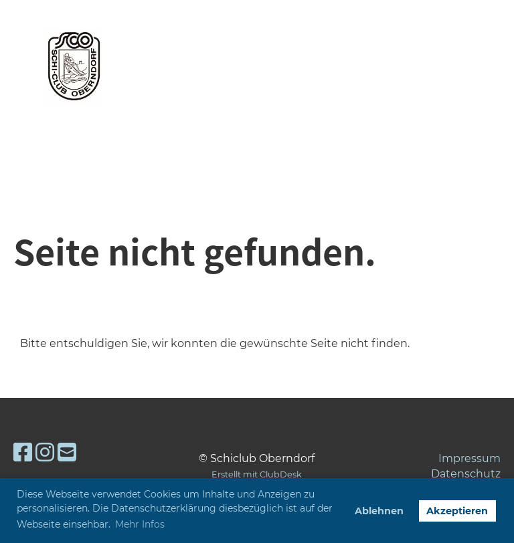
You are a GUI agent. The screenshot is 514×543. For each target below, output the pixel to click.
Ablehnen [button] (379, 511)
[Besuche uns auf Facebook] (22, 452)
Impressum (469, 458)
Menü (463, 68)
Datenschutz (466, 473)
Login (399, 67)
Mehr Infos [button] (140, 524)
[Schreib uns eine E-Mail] (67, 452)
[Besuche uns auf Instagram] (44, 452)
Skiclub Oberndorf (248, 66)
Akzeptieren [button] (457, 511)
